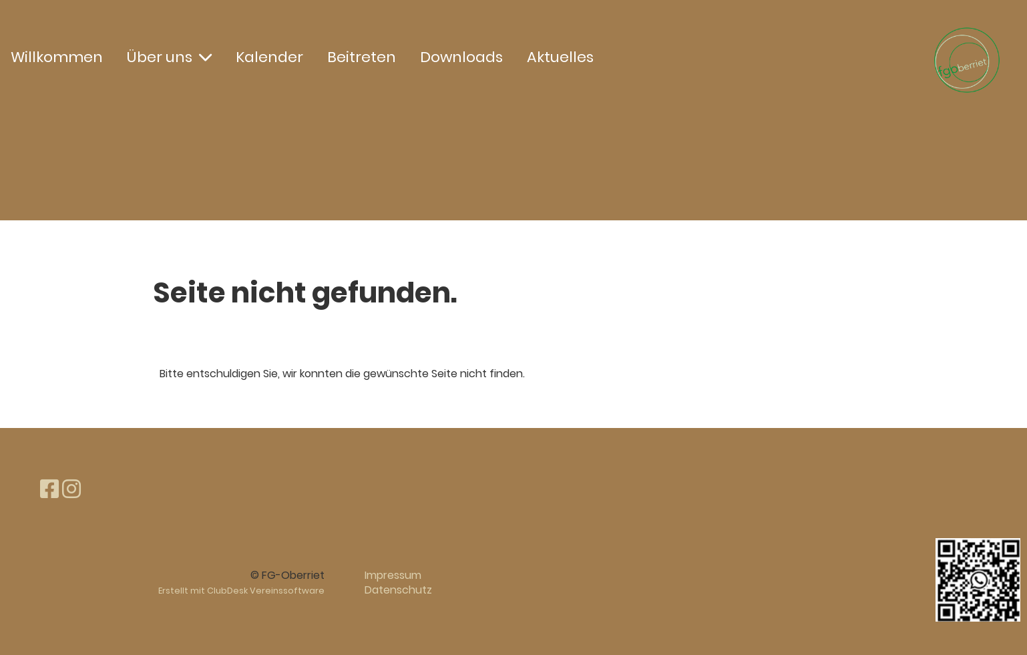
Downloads (461, 57)
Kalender (269, 57)
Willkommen (57, 57)
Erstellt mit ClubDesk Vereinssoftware (241, 590)
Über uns (169, 57)
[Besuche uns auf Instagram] (71, 489)
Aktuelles (560, 57)
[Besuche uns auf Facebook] (49, 489)
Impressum (393, 575)
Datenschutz (398, 590)
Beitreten (361, 57)
